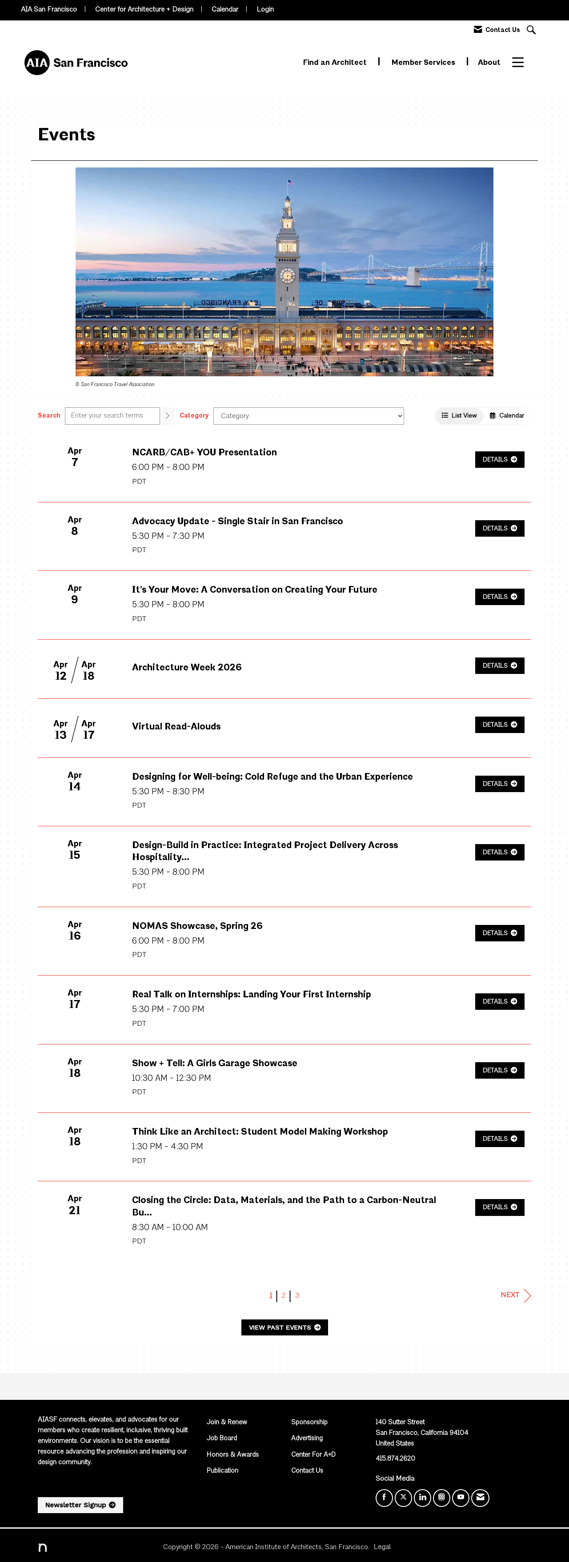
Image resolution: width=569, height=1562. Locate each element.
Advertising (307, 1438)
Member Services (424, 63)
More (521, 63)
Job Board (222, 1438)
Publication (222, 1471)
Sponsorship (309, 1422)
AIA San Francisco (49, 9)
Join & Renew (227, 1422)
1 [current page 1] (271, 1295)
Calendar (225, 9)
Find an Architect (336, 63)
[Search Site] (532, 31)
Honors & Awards (233, 1455)
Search (49, 416)
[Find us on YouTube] (460, 1498)
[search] (167, 416)
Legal (381, 1547)
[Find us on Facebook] (384, 1498)
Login (265, 9)
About (489, 63)
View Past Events (281, 1327)
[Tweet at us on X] (403, 1498)
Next (516, 1296)
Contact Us (307, 1471)
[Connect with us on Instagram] (441, 1498)
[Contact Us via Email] (480, 1498)
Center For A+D (313, 1455)
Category (194, 416)
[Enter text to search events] (112, 416)
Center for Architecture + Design (144, 9)
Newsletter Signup (75, 1505)
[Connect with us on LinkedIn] (422, 1498)
